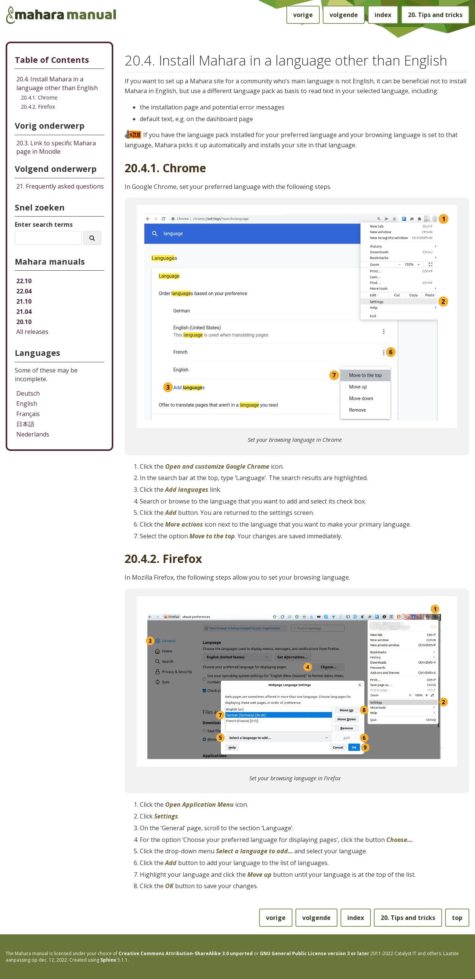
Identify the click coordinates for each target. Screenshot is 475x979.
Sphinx (108, 960)
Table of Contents (52, 59)
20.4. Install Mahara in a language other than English (57, 83)
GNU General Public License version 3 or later (314, 953)
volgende (344, 15)
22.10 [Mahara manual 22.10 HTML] (23, 281)
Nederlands (32, 434)
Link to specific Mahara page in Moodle (56, 147)
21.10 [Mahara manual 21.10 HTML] (23, 301)
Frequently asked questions (60, 186)
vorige (303, 15)
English (26, 403)
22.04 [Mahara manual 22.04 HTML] (23, 291)
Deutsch (28, 393)
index (383, 15)
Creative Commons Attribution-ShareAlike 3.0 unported (186, 953)
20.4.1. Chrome (39, 97)
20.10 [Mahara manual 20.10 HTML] (23, 322)
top (457, 918)
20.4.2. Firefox (38, 106)
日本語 (25, 424)
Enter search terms (44, 224)
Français (28, 414)
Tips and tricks (435, 15)
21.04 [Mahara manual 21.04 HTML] (23, 311)
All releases (32, 331)
